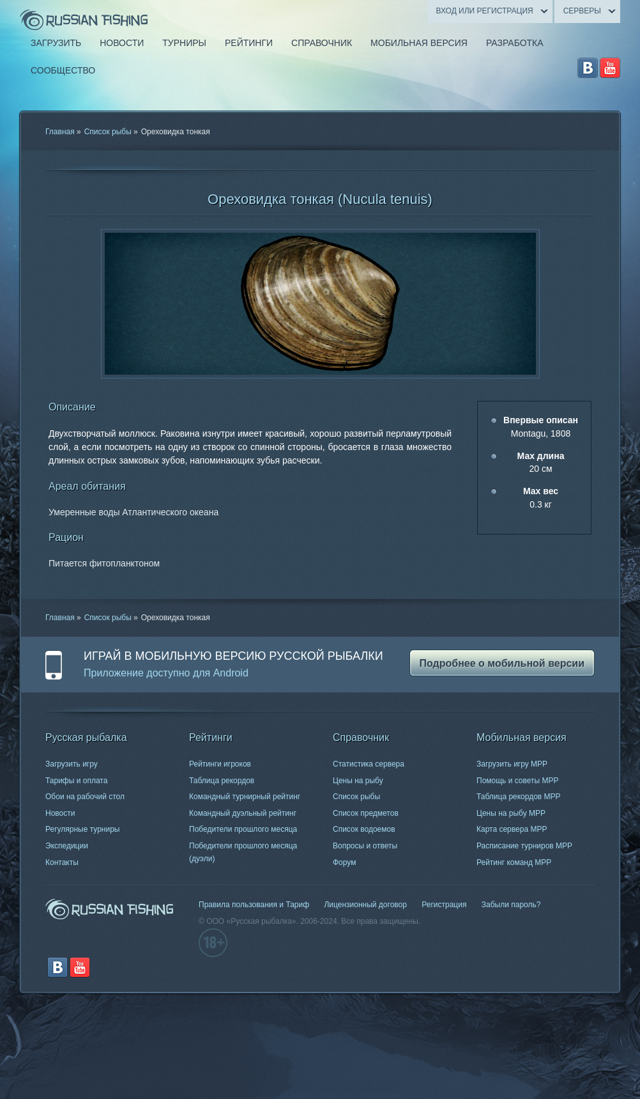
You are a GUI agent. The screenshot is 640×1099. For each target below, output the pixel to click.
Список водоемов (364, 829)
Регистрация (444, 904)
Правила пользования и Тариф (254, 904)
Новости (60, 813)
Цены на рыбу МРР (510, 813)
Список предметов (366, 813)
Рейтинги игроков (220, 764)
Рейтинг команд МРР (513, 862)
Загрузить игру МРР (511, 764)
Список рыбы (108, 131)
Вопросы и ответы (365, 845)
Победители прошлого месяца (243, 829)
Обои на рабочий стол (85, 796)
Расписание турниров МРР (524, 845)
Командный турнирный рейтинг (244, 796)
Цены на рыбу (358, 780)
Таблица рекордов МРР (518, 796)
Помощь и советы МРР (517, 780)
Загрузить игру (71, 764)
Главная (60, 131)
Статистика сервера (368, 764)
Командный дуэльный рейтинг (242, 813)
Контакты (62, 862)
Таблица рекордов (221, 780)
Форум (344, 862)
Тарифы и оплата (76, 780)
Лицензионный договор (365, 904)
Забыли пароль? (511, 904)
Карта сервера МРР (511, 829)
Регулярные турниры (82, 829)
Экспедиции (66, 845)
